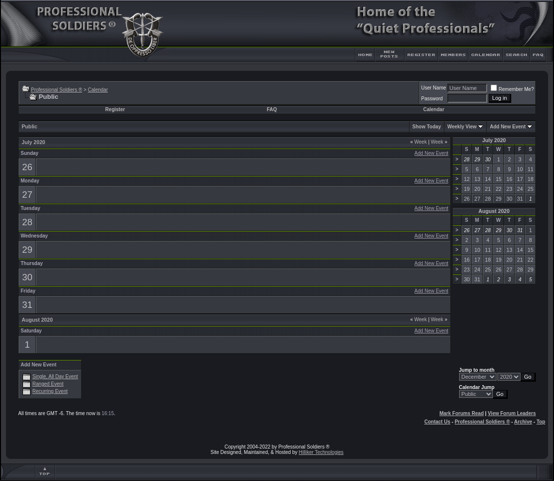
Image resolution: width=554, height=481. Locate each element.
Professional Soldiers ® (56, 89)
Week (418, 142)
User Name (433, 87)
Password (432, 98)
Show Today (426, 126)
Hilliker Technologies (321, 452)
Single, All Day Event (55, 376)
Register (115, 109)
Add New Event (507, 126)
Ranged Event (47, 384)
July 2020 (494, 140)
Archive (523, 421)
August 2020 (493, 211)
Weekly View (462, 126)
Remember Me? (512, 89)
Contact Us (437, 421)
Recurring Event (50, 391)
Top (540, 421)
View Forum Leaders (512, 413)
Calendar (98, 89)
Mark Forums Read (461, 413)
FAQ (272, 109)
